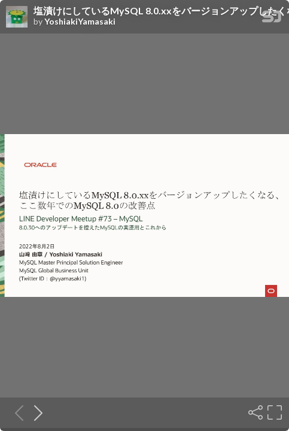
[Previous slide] (15, 412)
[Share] (254, 412)
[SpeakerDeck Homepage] (271, 19)
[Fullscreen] (273, 412)
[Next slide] (34, 412)
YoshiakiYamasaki (79, 21)
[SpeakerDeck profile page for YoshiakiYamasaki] (17, 17)
